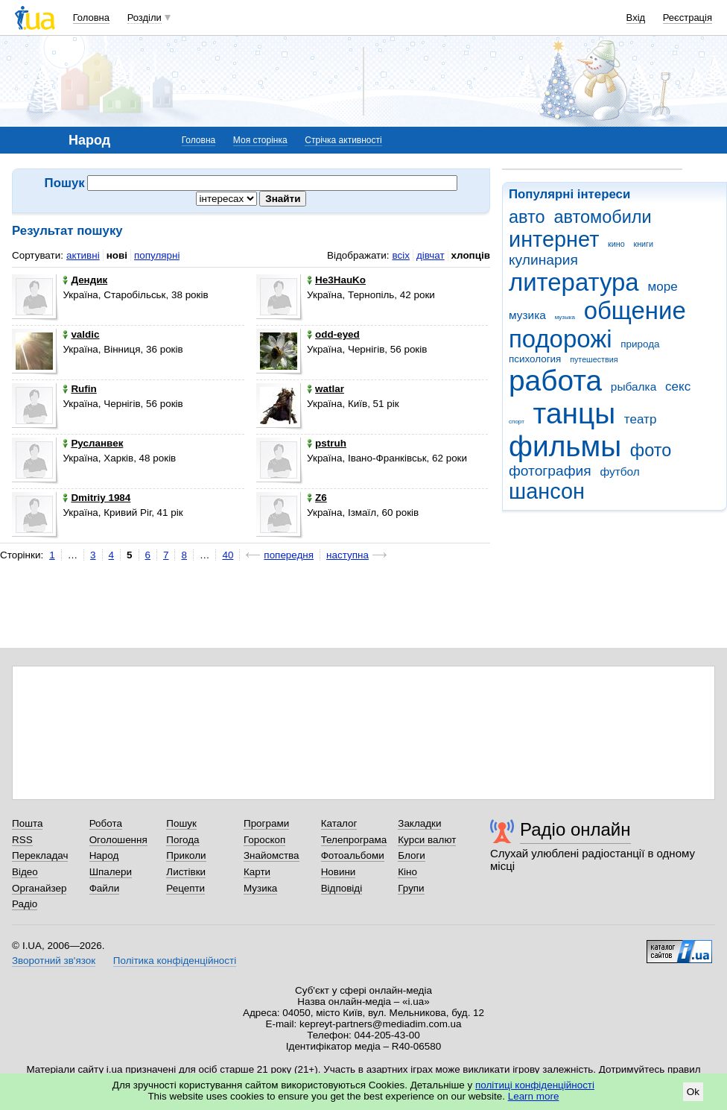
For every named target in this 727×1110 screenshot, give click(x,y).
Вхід (636, 17)
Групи (411, 888)
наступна (347, 555)
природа (639, 344)
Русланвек (93, 443)
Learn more (533, 1096)
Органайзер (39, 888)
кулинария (543, 260)
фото (651, 450)
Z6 (317, 497)
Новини (338, 871)
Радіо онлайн (575, 829)
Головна (91, 17)
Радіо (24, 903)
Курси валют (427, 839)
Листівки (186, 871)
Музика (260, 888)
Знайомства (271, 855)
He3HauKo (336, 280)
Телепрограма (354, 839)
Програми (266, 823)
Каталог (339, 823)
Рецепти (185, 888)
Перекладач (40, 855)
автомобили (602, 217)
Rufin (79, 388)
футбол (619, 471)
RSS (22, 839)
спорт (516, 421)
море (662, 287)
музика (527, 315)
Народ (104, 855)
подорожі (560, 339)
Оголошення (118, 839)
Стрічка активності (343, 140)
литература (574, 282)
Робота (105, 823)
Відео (25, 871)
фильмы (565, 446)
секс (678, 386)
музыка (565, 317)
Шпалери (110, 871)
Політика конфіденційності (174, 960)
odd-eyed (333, 334)
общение (635, 310)
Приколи (186, 855)
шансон (547, 491)
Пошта (27, 823)
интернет (554, 239)
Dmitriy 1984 (96, 497)
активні (83, 255)
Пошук (181, 823)
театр (640, 419)
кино (616, 243)
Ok (693, 1091)
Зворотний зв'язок (53, 960)
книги (643, 243)
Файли (104, 888)
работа (555, 381)
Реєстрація (687, 17)
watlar (325, 388)
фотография (550, 471)
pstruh (326, 443)
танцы (574, 413)
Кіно (407, 871)
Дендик (85, 280)
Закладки (419, 823)
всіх (400, 255)
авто (527, 217)
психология (535, 359)
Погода (182, 839)
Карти (257, 871)
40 (227, 555)
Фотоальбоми (352, 855)
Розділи (144, 17)
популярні (157, 255)
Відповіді (342, 888)
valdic (81, 334)
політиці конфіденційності (534, 1085)
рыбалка (633, 386)
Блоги (411, 855)
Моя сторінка (260, 140)
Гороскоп (264, 839)
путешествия (594, 359)
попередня (289, 555)
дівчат (430, 255)
